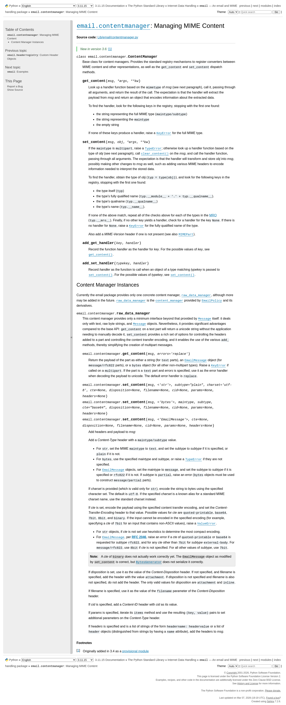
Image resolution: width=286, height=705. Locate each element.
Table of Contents (19, 29)
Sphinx (270, 701)
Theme (228, 12)
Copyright (231, 672)
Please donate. (273, 690)
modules (266, 5)
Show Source (15, 89)
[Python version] (85, 6)
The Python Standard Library (146, 5)
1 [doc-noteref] (110, 49)
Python (13, 5)
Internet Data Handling (182, 5)
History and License (247, 683)
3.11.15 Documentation (110, 5)
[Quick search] (256, 12)
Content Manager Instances (27, 42)
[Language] (48, 6)
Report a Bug (15, 86)
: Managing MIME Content (64, 12)
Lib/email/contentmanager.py (118, 37)
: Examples (17, 71)
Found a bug (272, 697)
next (255, 5)
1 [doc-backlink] (78, 650)
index (277, 5)
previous (244, 5)
